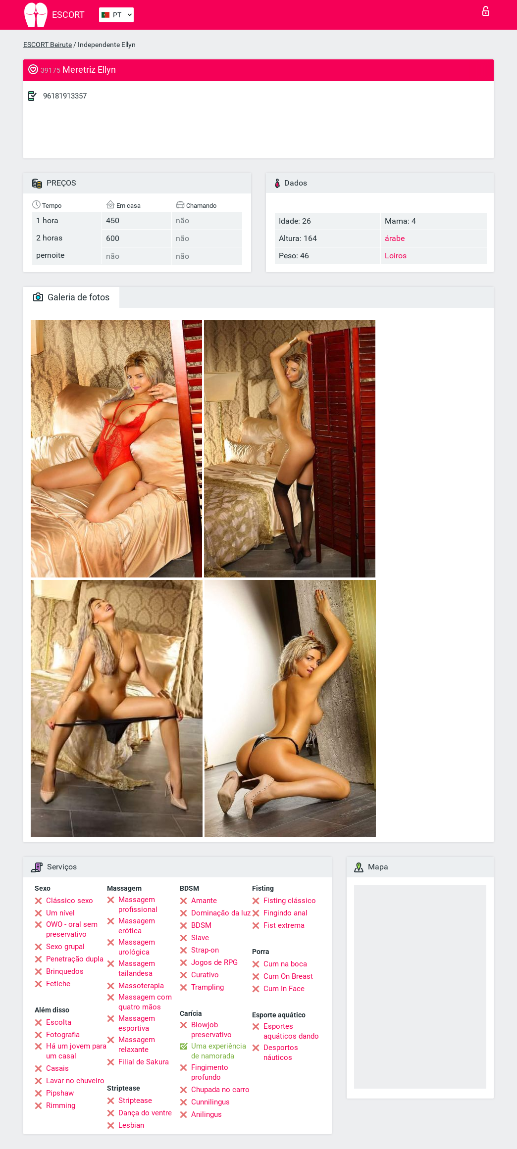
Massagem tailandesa (136, 968)
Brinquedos (65, 971)
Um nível (60, 913)
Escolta (58, 1022)
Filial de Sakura (143, 1061)
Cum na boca (285, 963)
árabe (395, 238)
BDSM (201, 925)
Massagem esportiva (136, 1023)
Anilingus (206, 1114)
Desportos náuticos (280, 1052)
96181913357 (65, 96)
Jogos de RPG (214, 962)
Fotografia (63, 1034)
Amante (204, 900)
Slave (200, 937)
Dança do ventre (145, 1112)
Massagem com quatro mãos (145, 1002)
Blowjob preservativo (211, 1029)
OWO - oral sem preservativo (72, 929)
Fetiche (58, 983)
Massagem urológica (136, 947)
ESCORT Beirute (47, 44)
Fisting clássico (289, 900)
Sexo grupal (65, 946)
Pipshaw (60, 1093)
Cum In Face (284, 988)
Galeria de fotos (71, 297)
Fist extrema (284, 925)
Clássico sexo (69, 900)
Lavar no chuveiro (75, 1080)
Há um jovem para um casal (76, 1051)
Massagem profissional (137, 904)
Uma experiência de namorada (218, 1051)
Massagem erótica (136, 925)
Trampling (207, 987)
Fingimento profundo (209, 1072)
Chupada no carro (220, 1089)
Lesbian (131, 1125)
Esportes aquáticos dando (291, 1031)
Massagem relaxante (136, 1044)
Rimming (60, 1105)
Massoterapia (141, 985)
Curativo (205, 974)
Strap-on (205, 950)
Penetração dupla (74, 959)
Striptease (135, 1100)
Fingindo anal (285, 913)
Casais (57, 1068)
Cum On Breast (288, 976)
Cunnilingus (210, 1102)
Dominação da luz (221, 913)
